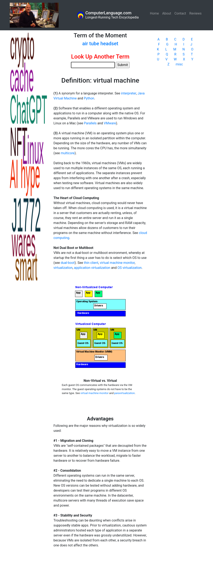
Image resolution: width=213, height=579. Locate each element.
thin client (91, 263)
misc (179, 64)
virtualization (63, 268)
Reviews (195, 13)
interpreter (128, 93)
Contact (180, 13)
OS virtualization (130, 268)
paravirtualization (124, 393)
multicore (68, 153)
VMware (110, 123)
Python (89, 98)
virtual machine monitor (117, 263)
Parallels (90, 123)
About (166, 13)
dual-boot (68, 263)
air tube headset (100, 44)
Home (155, 13)
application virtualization (92, 268)
